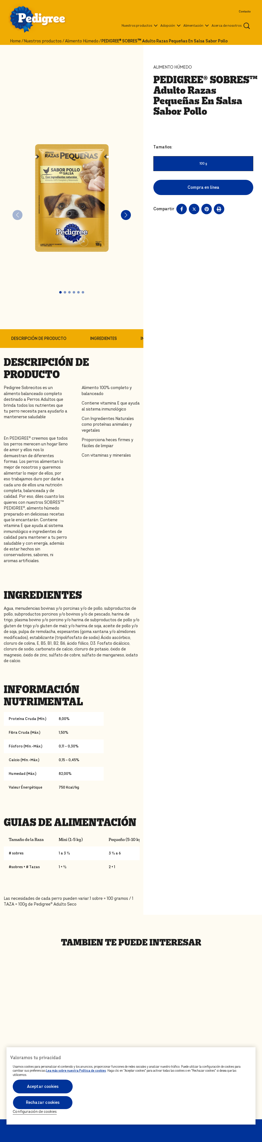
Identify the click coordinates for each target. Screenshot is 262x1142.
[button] (60, 292)
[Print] (219, 209)
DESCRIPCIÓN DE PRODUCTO (38, 338)
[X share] (194, 209)
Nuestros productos (43, 41)
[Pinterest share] (206, 209)
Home (15, 41)
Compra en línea (203, 187)
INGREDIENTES (103, 338)
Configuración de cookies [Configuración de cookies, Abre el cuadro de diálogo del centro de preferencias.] (35, 1111)
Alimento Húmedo (81, 41)
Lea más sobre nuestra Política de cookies (76, 1071)
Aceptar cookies (43, 1086)
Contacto (245, 11)
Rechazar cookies (43, 1102)
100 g (203, 163)
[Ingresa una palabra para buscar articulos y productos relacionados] (247, 25)
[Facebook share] (181, 209)
